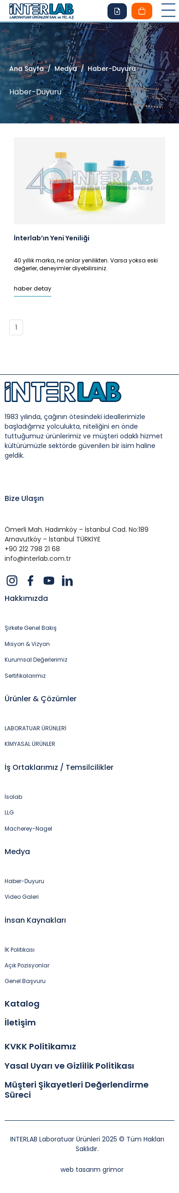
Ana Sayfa (26, 68)
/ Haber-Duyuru (106, 68)
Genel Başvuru (25, 981)
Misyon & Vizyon (27, 644)
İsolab (13, 797)
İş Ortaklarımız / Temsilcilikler (59, 767)
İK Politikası (20, 950)
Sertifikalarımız (25, 676)
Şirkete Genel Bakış (31, 628)
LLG (9, 812)
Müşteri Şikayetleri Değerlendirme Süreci (77, 1090)
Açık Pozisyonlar (27, 965)
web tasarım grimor (92, 1169)
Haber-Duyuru (24, 881)
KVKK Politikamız (40, 1047)
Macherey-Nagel (28, 829)
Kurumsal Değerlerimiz (36, 660)
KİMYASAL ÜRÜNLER (30, 744)
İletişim (20, 1023)
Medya (17, 851)
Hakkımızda (26, 598)
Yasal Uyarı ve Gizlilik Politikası (69, 1066)
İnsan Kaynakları (35, 920)
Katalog (22, 1004)
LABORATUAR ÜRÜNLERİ (35, 728)
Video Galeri (22, 897)
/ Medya (60, 68)
